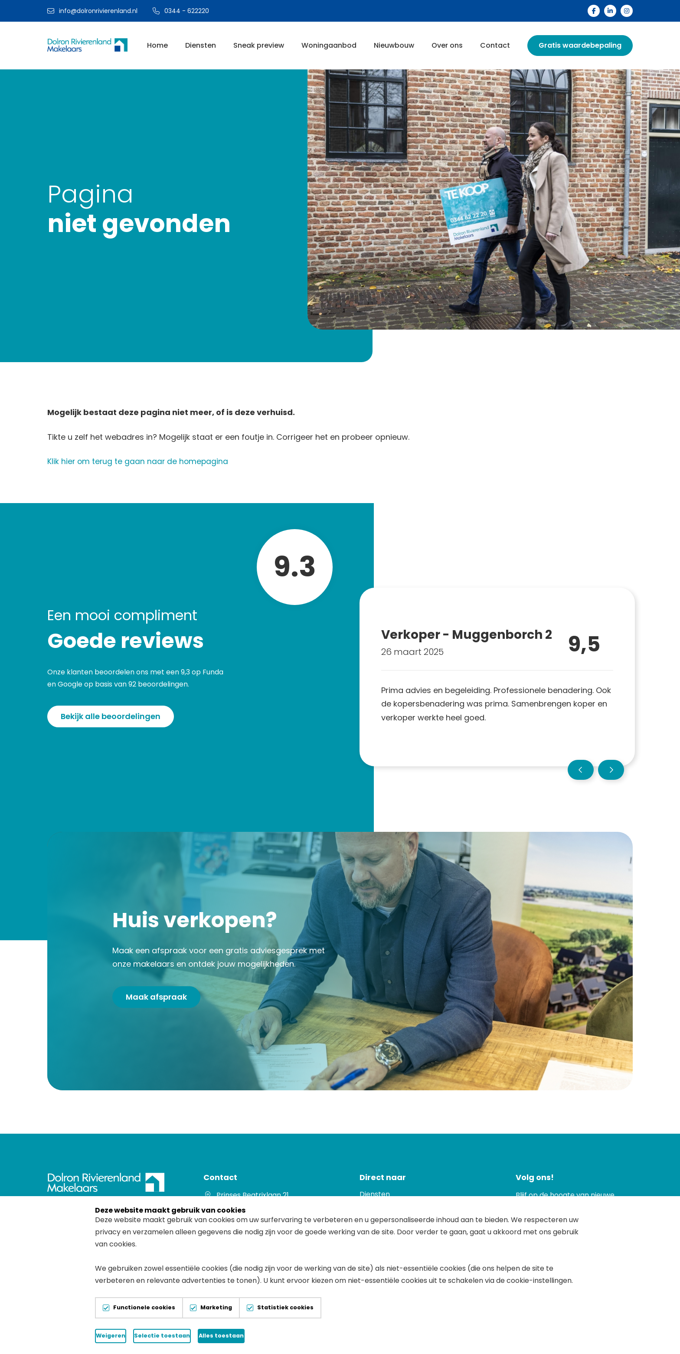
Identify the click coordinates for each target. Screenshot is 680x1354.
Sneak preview (258, 45)
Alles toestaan (369, 1335)
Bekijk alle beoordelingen (110, 716)
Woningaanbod (328, 45)
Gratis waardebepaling (580, 45)
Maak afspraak (156, 996)
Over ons (447, 45)
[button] (581, 770)
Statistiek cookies (285, 1308)
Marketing (216, 1308)
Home (157, 45)
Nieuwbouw (394, 45)
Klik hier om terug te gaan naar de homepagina (139, 461)
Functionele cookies (144, 1308)
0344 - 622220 (181, 11)
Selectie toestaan (258, 1335)
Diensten (200, 45)
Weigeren (147, 1335)
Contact (495, 45)
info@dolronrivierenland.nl (92, 11)
